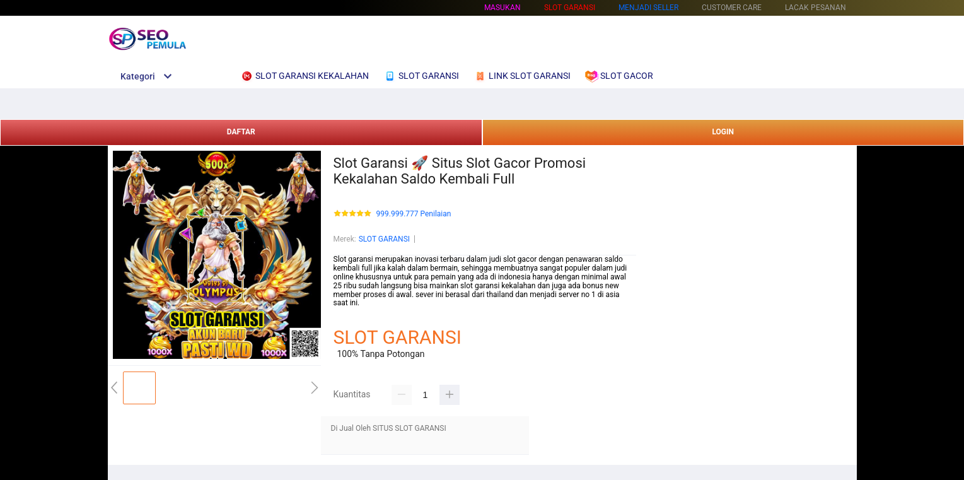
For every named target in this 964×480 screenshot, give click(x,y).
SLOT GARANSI (384, 239)
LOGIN (723, 131)
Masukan (502, 7)
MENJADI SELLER (648, 7)
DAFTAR (241, 131)
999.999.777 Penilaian (413, 214)
